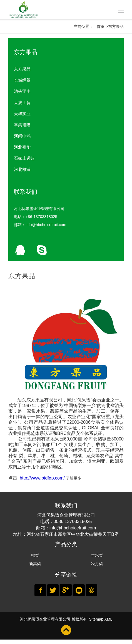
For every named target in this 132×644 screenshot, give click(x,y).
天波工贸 (22, 102)
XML (108, 619)
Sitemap (96, 619)
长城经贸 (22, 80)
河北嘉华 (22, 147)
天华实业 (22, 113)
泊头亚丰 (22, 91)
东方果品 (22, 69)
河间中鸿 (22, 136)
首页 (100, 26)
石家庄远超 (24, 158)
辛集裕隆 (22, 124)
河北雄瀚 (22, 169)
